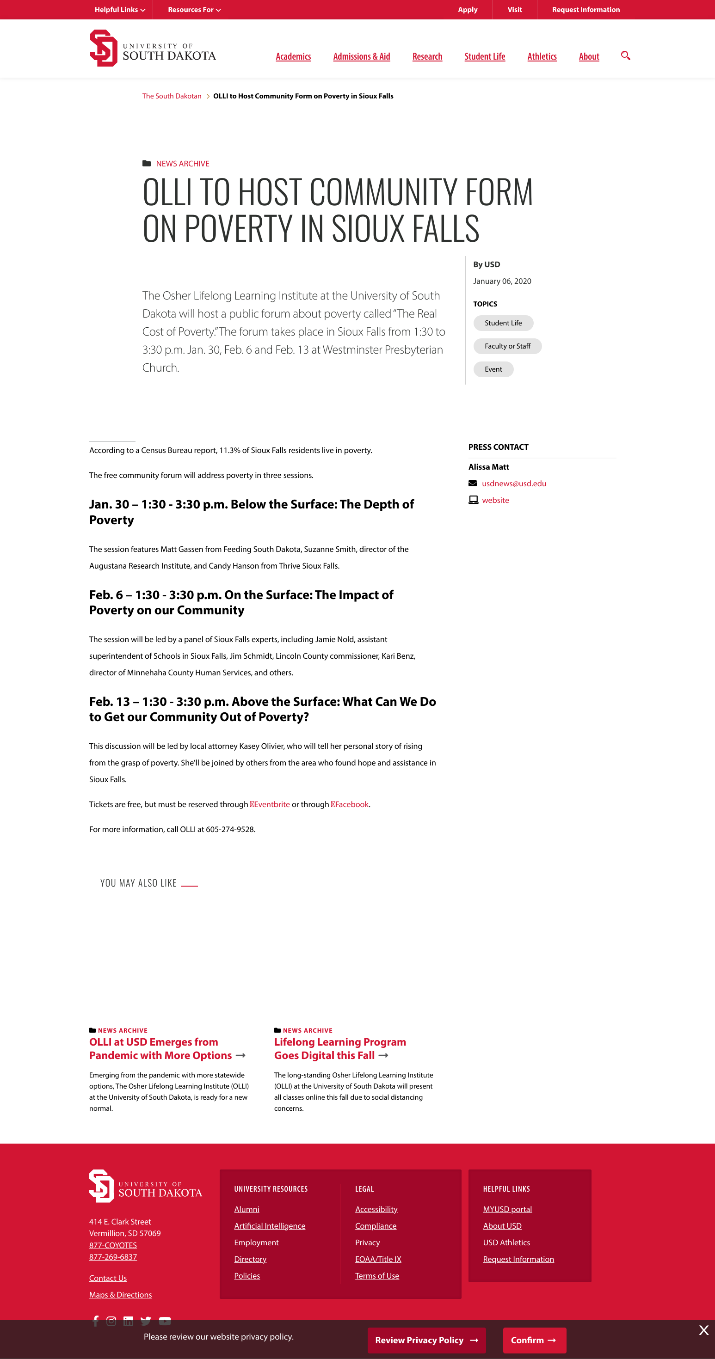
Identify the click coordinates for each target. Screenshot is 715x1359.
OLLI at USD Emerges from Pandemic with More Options (160, 1048)
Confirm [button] (527, 1340)
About (589, 55)
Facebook (352, 804)
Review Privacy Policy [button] (420, 1340)
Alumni (246, 1209)
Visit (515, 9)
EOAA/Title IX (378, 1259)
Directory (250, 1259)
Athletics (542, 55)
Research (428, 55)
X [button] (703, 1330)
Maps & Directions (120, 1294)
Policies (247, 1275)
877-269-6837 (113, 1256)
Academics (293, 55)
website (495, 500)
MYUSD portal (507, 1209)
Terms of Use (377, 1275)
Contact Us (108, 1278)
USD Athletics (506, 1242)
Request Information (586, 9)
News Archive (183, 163)
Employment (256, 1242)
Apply (468, 9)
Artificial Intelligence (270, 1225)
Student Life (485, 55)
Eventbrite (272, 804)
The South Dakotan (172, 96)
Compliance (375, 1225)
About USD (502, 1225)
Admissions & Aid (361, 55)
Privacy (367, 1242)
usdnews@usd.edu (514, 483)
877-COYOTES (113, 1245)
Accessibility (376, 1209)
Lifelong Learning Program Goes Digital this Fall (340, 1048)
